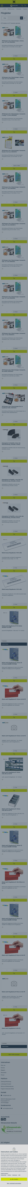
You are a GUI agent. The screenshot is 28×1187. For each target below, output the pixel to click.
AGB (19, 1175)
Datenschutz (3, 1175)
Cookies (9, 1175)
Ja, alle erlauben (14, 1179)
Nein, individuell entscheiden (14, 1183)
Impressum (14, 1175)
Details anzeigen (4, 1173)
